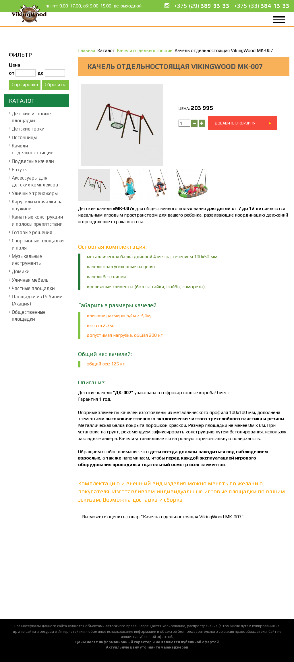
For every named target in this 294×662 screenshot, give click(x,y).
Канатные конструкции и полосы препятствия (37, 220)
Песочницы (24, 137)
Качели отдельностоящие (32, 149)
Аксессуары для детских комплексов (35, 181)
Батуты (20, 169)
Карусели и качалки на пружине (37, 205)
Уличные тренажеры (35, 193)
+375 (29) (201, 5)
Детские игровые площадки (31, 117)
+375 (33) (261, 5)
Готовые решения (32, 232)
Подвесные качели (33, 161)
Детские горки (28, 129)
